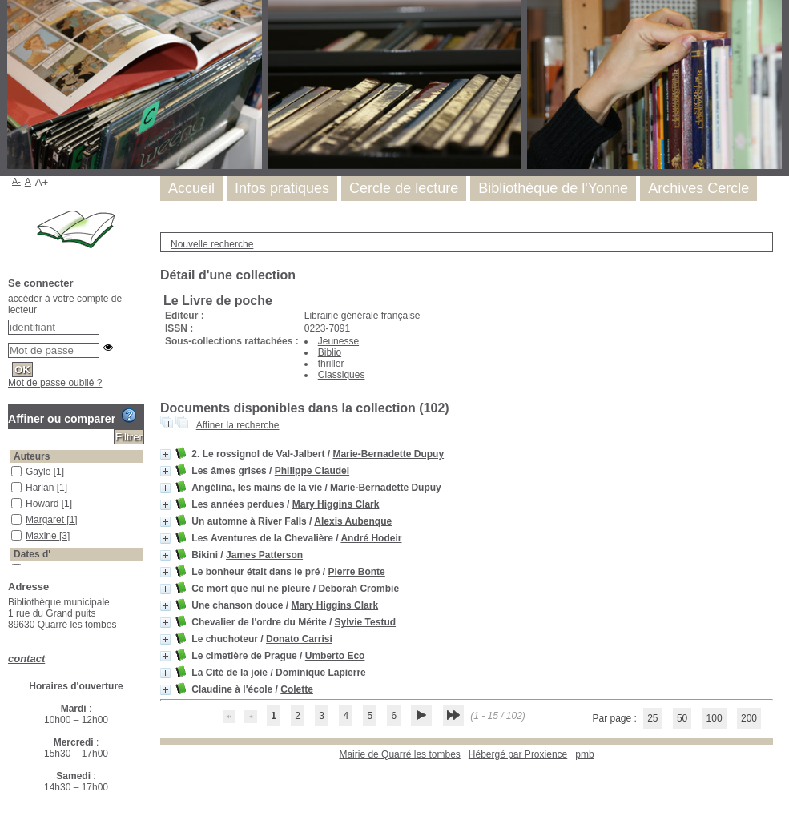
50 (682, 718)
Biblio (329, 352)
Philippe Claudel (312, 470)
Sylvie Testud (365, 622)
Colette (296, 689)
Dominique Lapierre (321, 672)
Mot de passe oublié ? (55, 382)
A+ (42, 182)
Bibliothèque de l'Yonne (553, 188)
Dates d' (32, 554)
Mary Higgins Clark (336, 504)
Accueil (191, 188)
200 (749, 718)
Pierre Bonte (356, 571)
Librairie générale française (362, 315)
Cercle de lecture (403, 188)
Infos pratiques (282, 188)
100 (714, 718)
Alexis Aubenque (353, 521)
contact (26, 659)
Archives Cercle (698, 188)
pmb (584, 754)
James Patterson (264, 555)
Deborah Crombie (358, 588)
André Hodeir (370, 538)
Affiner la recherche (238, 425)
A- (16, 181)
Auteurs (32, 456)
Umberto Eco (335, 655)
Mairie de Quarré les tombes (399, 754)
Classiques (341, 374)
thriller (331, 363)
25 (652, 718)
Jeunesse (338, 341)
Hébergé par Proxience (518, 754)
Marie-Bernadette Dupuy (388, 454)
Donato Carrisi (299, 639)
